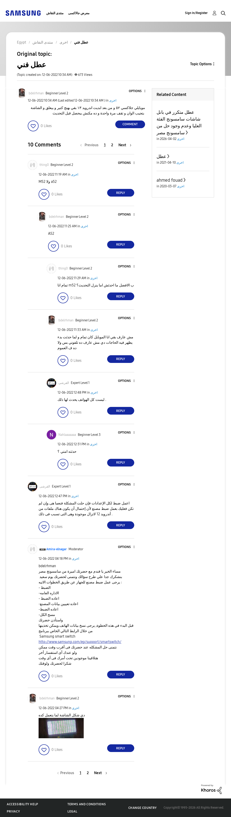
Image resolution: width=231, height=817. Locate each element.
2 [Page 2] (112, 145)
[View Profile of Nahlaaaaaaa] (67, 435)
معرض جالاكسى (79, 13)
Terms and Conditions (86, 804)
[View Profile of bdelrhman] (36, 93)
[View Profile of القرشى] (63, 383)
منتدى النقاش (55, 13)
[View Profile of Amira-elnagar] (56, 549)
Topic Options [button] (201, 64)
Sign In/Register (196, 13)
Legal (72, 811)
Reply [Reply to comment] (120, 193)
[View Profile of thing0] (44, 165)
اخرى (112, 100)
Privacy (13, 811)
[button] (137, 91)
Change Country (142, 808)
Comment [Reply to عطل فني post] (130, 124)
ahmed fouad (169, 180)
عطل (161, 156)
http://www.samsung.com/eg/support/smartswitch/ (80, 642)
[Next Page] (125, 145)
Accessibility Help (22, 804)
